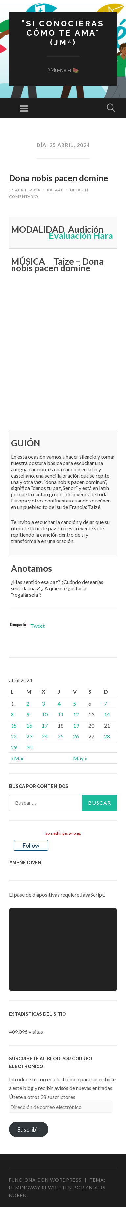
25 (60, 736)
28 (107, 736)
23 (29, 736)
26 (76, 736)
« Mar (17, 758)
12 (76, 714)
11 (60, 714)
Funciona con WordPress (45, 1180)
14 (107, 714)
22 (14, 736)
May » (80, 758)
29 (14, 747)
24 (45, 736)
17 (45, 725)
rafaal (55, 189)
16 (29, 725)
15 (14, 725)
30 (29, 747)
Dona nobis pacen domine (58, 178)
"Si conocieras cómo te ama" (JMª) (63, 33)
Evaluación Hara (81, 235)
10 (45, 714)
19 (76, 725)
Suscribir (28, 1129)
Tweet (37, 626)
